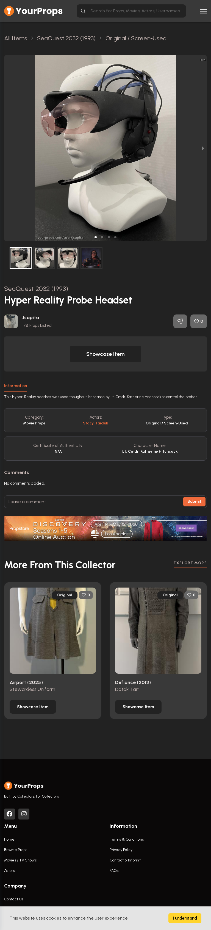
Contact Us (13, 899)
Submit (194, 501)
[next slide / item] (203, 148)
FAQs (114, 870)
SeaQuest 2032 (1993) (36, 289)
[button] (96, 237)
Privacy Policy (121, 849)
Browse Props (15, 849)
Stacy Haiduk (95, 423)
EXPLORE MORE (190, 563)
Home (9, 839)
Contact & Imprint (125, 860)
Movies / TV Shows (20, 860)
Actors (9, 870)
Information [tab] (15, 385)
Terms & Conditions (127, 839)
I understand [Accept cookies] (185, 918)
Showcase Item (105, 354)
